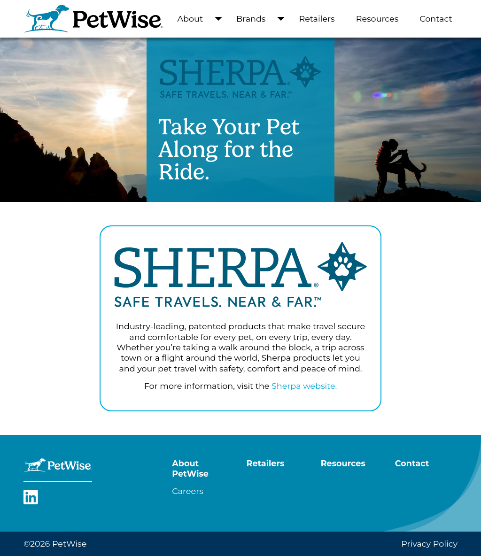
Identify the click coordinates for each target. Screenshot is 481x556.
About (190, 18)
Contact (435, 18)
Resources (377, 18)
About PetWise (190, 468)
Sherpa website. (304, 386)
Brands (250, 18)
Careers (187, 491)
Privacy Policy (429, 543)
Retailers (316, 18)
